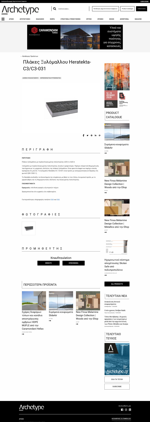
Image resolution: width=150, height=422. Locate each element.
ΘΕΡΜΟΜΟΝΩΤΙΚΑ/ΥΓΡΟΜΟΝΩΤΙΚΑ (50, 78)
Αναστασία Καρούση (108, 326)
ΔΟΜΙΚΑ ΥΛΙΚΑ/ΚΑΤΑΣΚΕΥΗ (30, 78)
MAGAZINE (138, 19)
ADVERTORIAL (124, 19)
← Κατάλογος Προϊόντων (29, 56)
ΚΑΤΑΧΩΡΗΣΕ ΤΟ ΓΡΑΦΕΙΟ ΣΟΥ (121, 418)
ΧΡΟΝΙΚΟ (100, 19)
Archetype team (107, 306)
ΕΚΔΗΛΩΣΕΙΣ (40, 19)
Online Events (142, 8)
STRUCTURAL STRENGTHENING (70, 19)
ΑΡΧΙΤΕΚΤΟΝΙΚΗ (25, 19)
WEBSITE (48, 263)
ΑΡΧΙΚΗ (11, 19)
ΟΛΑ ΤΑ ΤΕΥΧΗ (117, 379)
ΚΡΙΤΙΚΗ (89, 19)
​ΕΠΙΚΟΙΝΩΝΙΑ (73, 263)
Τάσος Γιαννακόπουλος (109, 312)
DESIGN (111, 19)
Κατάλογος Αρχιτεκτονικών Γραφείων (105, 8)
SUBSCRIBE (145, 1)
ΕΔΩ (52, 199)
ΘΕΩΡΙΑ (52, 19)
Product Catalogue (127, 8)
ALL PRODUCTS (117, 284)
